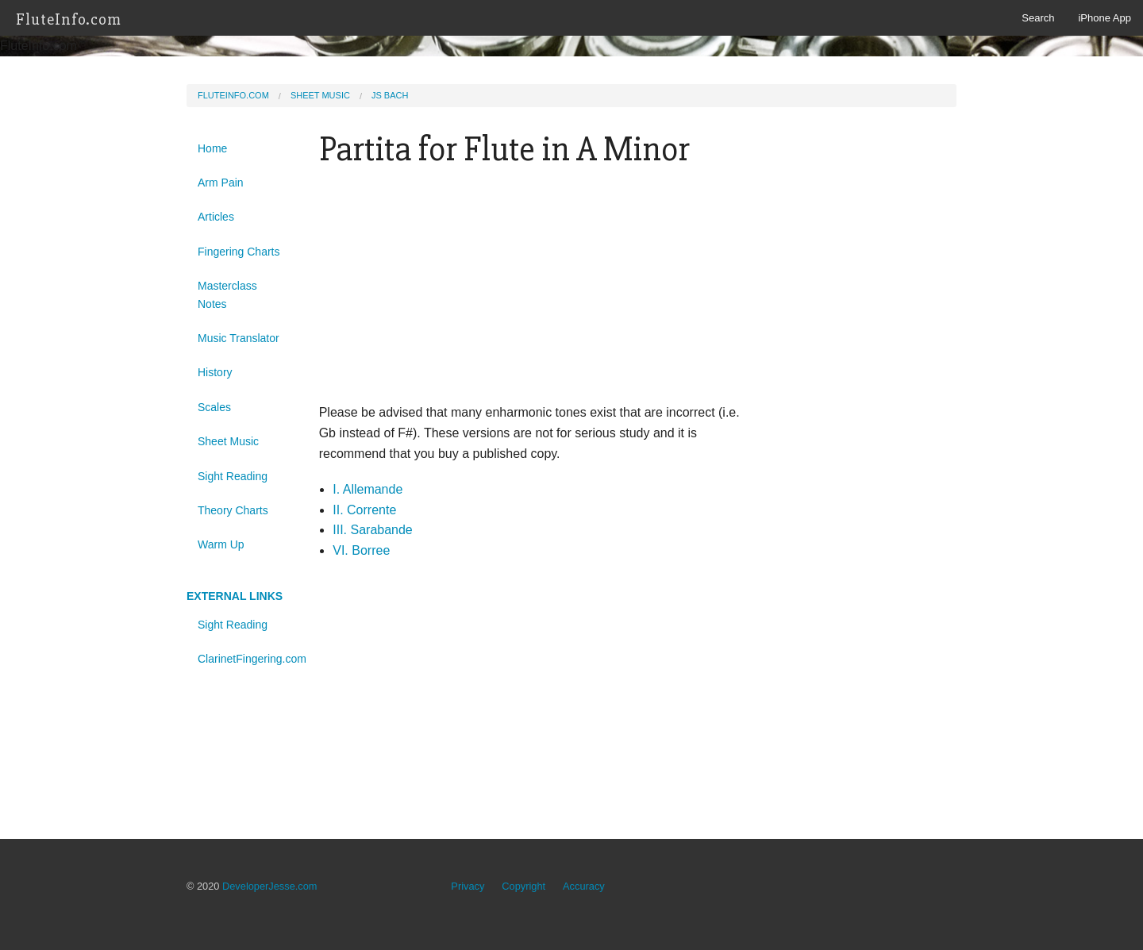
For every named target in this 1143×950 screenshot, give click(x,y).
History (215, 372)
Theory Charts (233, 510)
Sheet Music (320, 95)
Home (212, 148)
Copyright (523, 886)
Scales (214, 407)
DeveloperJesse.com (270, 886)
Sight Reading (232, 476)
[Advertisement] (538, 291)
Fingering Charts (239, 251)
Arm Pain (221, 182)
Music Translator (238, 338)
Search (1038, 18)
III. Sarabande (373, 530)
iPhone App (1104, 18)
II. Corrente (364, 510)
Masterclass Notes (227, 294)
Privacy (467, 886)
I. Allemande (367, 489)
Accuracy (584, 886)
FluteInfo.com (69, 19)
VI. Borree (361, 550)
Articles (216, 216)
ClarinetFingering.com (246, 658)
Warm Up (221, 544)
